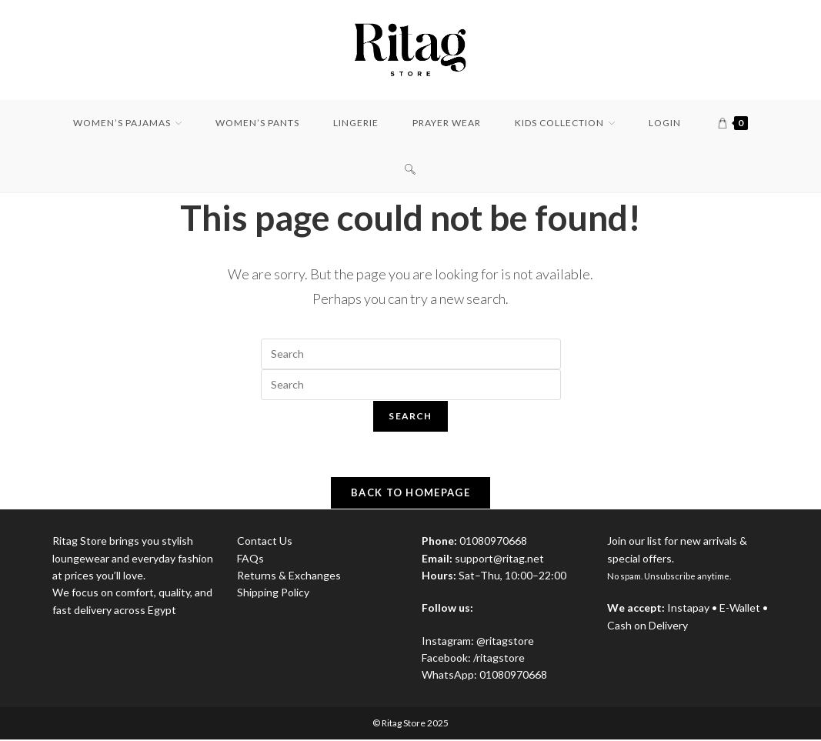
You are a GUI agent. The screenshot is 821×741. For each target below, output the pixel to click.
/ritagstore (499, 659)
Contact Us (264, 542)
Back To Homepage (410, 495)
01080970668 (513, 676)
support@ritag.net (499, 559)
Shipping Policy (273, 594)
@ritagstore (505, 642)
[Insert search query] (411, 354)
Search (410, 416)
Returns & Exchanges (289, 577)
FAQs (250, 559)
